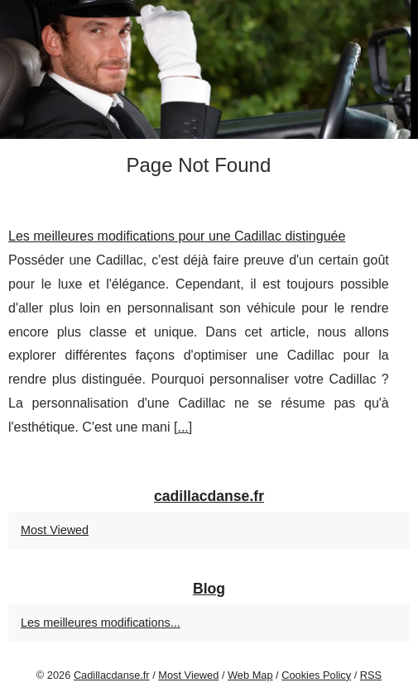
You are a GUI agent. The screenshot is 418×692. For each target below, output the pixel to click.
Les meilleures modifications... (100, 622)
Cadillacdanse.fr (112, 675)
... (182, 427)
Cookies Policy (316, 675)
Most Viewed (55, 530)
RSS (371, 675)
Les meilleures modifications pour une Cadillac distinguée (176, 236)
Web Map (250, 675)
